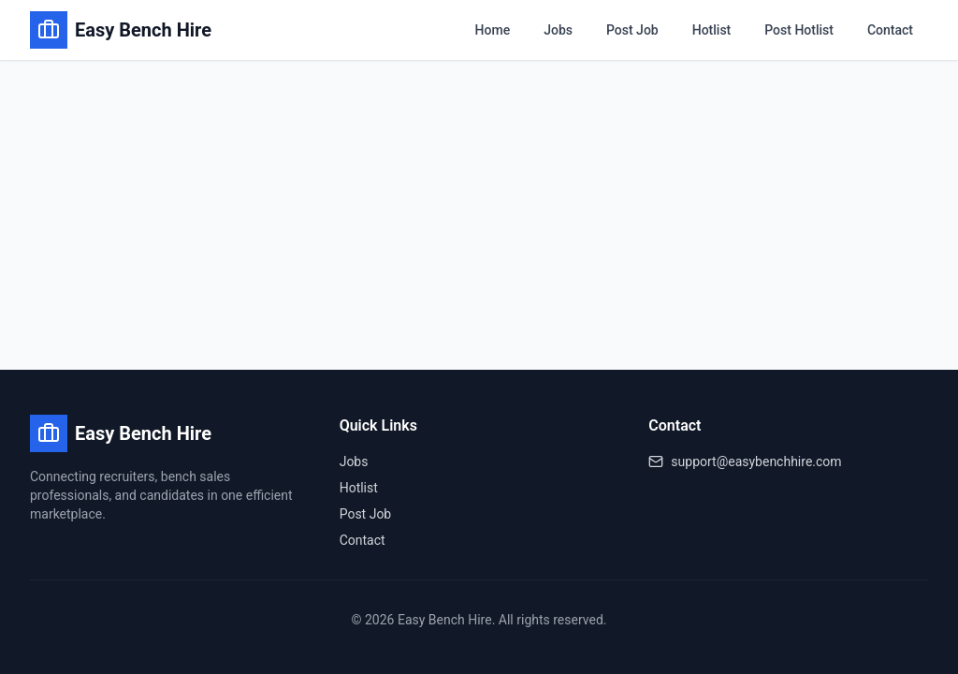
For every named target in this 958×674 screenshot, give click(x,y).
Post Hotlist (799, 29)
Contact (890, 29)
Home (493, 29)
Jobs (558, 29)
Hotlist (712, 29)
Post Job (632, 29)
